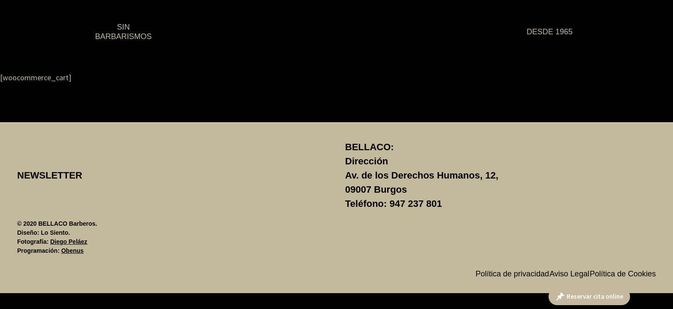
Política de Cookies (623, 274)
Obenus (72, 250)
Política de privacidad (512, 274)
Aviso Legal (569, 274)
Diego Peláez (68, 241)
